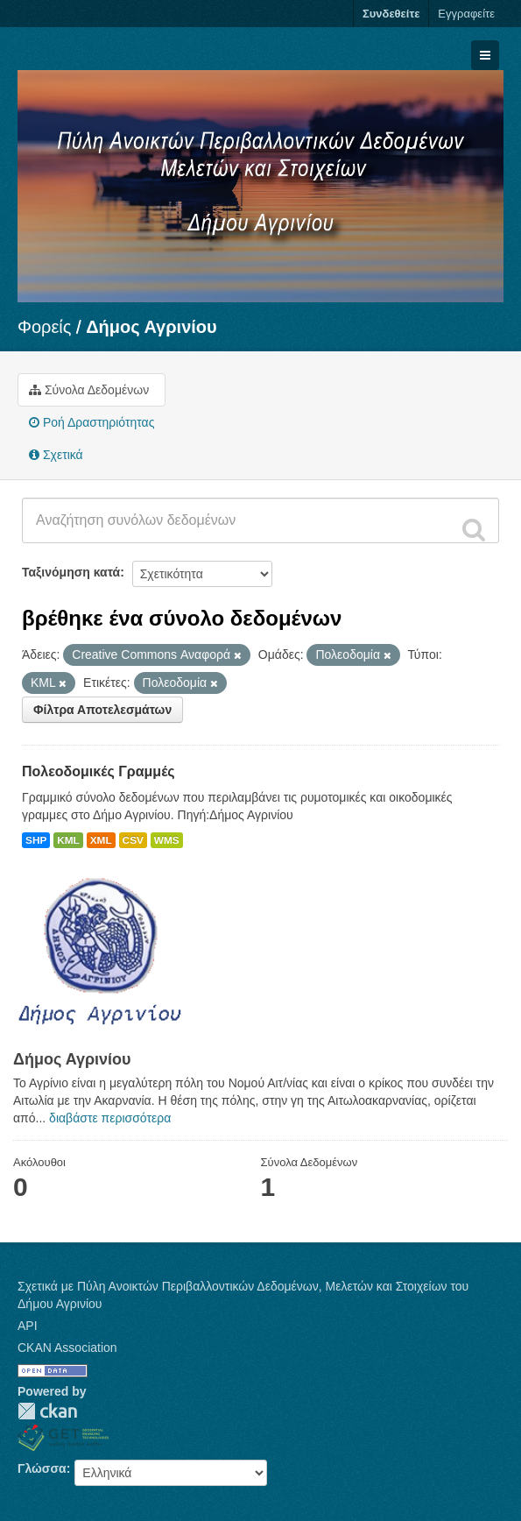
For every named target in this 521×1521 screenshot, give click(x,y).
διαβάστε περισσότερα (110, 1118)
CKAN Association (67, 1348)
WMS (167, 840)
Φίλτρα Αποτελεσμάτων (102, 710)
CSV (133, 840)
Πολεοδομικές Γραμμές (98, 771)
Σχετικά (56, 455)
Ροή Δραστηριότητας (91, 422)
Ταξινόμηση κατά (71, 572)
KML (68, 840)
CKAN (47, 1411)
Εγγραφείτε (466, 13)
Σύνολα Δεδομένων (89, 390)
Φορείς (44, 326)
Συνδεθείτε (391, 13)
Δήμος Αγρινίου (151, 326)
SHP (35, 840)
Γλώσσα (42, 1468)
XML (101, 840)
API (28, 1326)
